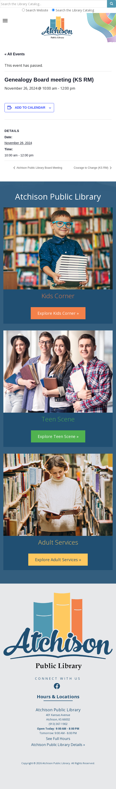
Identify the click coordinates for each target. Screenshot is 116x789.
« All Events (14, 54)
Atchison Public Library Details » (58, 744)
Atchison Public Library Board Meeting (39, 167)
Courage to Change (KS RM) (91, 167)
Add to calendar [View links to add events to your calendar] (30, 107)
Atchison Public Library (56, 763)
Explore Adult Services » (58, 559)
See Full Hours (58, 738)
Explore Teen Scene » (58, 436)
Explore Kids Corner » (58, 313)
